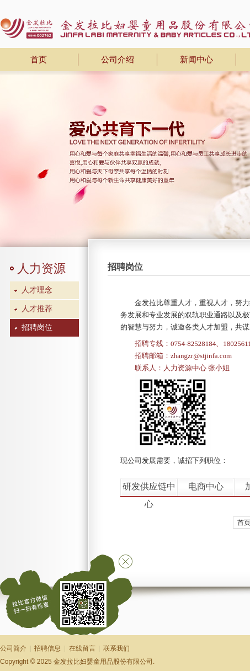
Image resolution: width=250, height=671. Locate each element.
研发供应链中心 (149, 489)
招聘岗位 (37, 327)
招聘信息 (47, 648)
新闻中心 (196, 59)
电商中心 (206, 486)
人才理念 (37, 290)
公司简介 (13, 648)
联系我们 (116, 648)
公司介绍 (117, 59)
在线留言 (82, 648)
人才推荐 (37, 309)
